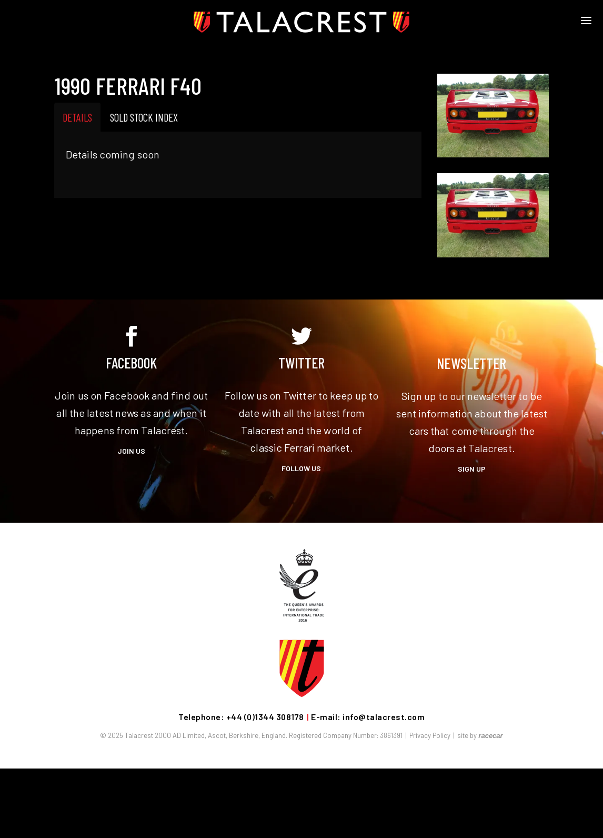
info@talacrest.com (384, 717)
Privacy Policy (429, 735)
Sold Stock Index (144, 117)
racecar (490, 736)
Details (77, 117)
